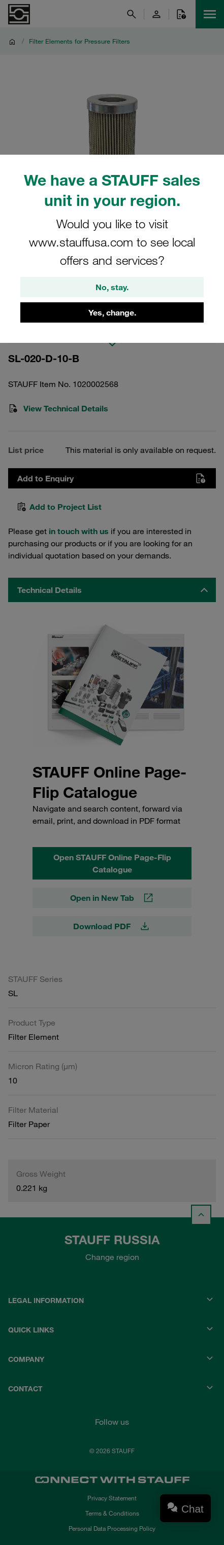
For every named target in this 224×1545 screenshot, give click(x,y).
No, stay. (112, 287)
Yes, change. (112, 312)
